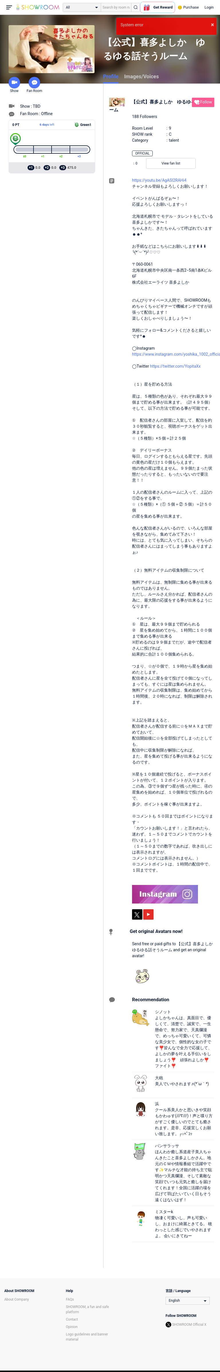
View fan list (171, 163)
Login (209, 7)
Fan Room (34, 85)
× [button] (212, 24)
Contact (72, 1319)
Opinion (72, 1327)
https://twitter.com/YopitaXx (175, 366)
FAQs (70, 1299)
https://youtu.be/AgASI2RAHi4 (159, 180)
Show (14, 85)
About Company (16, 1299)
